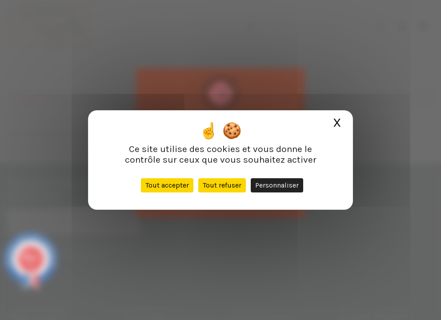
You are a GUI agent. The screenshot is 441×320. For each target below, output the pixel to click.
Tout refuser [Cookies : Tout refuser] (222, 185)
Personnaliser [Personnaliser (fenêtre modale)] (277, 185)
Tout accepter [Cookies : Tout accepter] (167, 185)
